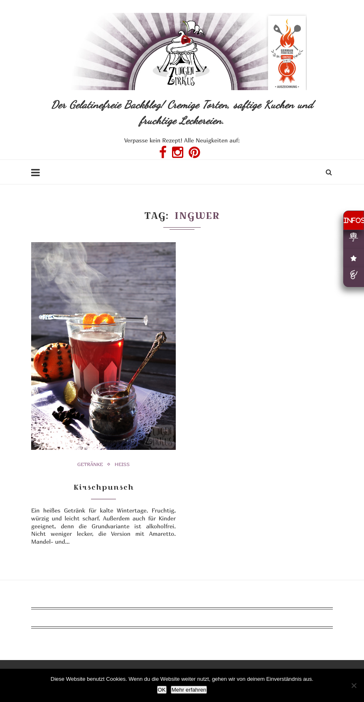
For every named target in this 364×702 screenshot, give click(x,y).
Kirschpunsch (104, 487)
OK (162, 690)
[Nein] (353, 685)
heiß (122, 464)
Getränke (90, 464)
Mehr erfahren (189, 690)
